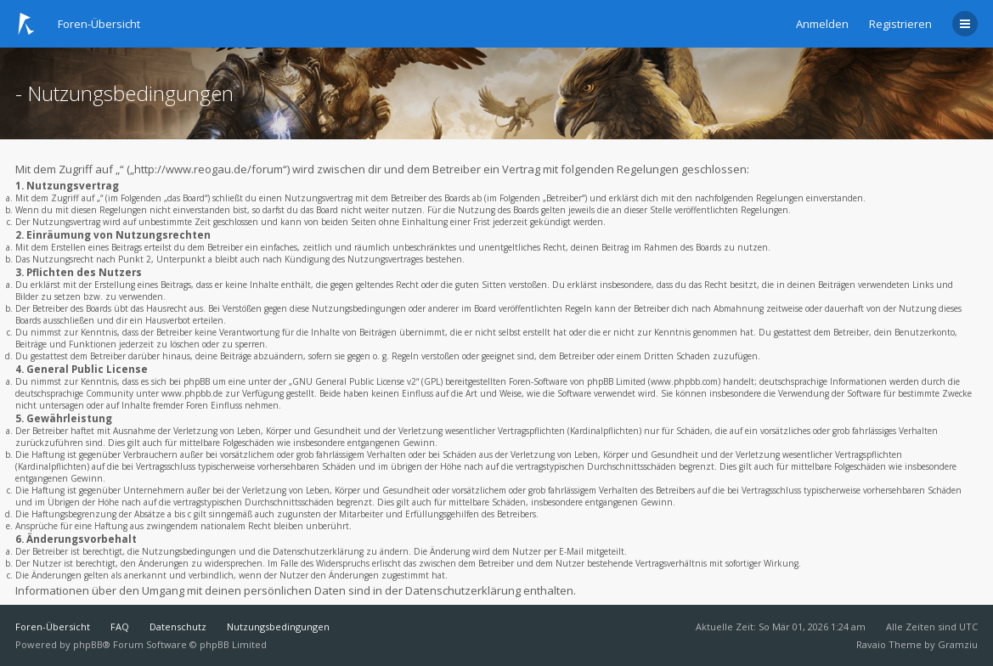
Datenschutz (178, 626)
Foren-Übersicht (52, 626)
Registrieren (900, 23)
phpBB (88, 644)
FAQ (119, 626)
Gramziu (958, 644)
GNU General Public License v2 (354, 381)
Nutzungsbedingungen (278, 626)
